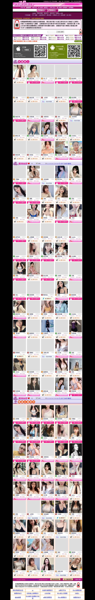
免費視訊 (23, 78)
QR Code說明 (78, 41)
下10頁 (65, 163)
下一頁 (61, 163)
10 (57, 163)
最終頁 (69, 163)
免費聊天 (66, 78)
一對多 (52, 97)
